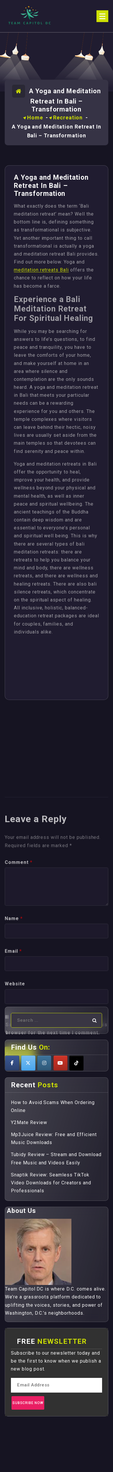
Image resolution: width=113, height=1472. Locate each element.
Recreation (68, 117)
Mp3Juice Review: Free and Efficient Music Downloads (54, 1138)
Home (35, 117)
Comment (18, 958)
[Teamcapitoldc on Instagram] (44, 1063)
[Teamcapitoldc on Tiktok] (76, 1063)
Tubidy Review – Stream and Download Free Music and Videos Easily (56, 1158)
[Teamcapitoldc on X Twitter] (28, 1063)
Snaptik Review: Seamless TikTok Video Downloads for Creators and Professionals (51, 1182)
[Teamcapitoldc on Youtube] (60, 1063)
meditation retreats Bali (41, 270)
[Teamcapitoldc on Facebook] (12, 1063)
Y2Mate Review (29, 1122)
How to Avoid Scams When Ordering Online (53, 1106)
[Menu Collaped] (102, 16)
